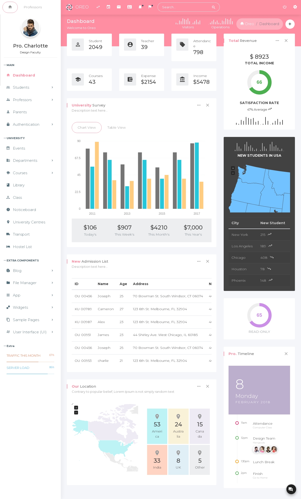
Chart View (87, 127)
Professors (33, 7)
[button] (140, 7)
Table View (116, 127)
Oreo (247, 23)
